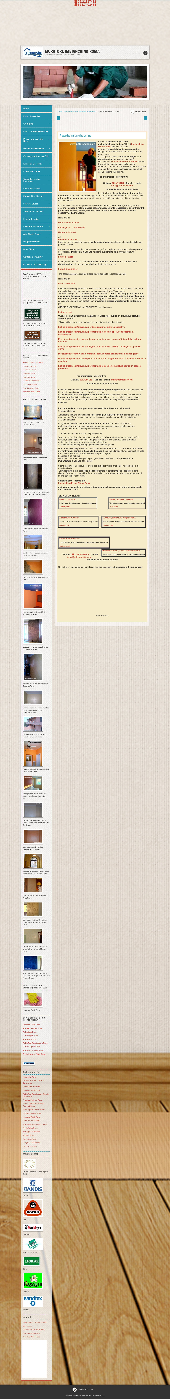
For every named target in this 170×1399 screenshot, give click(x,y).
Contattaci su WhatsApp (34, 264)
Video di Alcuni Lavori (33, 211)
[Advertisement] (85, 26)
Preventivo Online (32, 116)
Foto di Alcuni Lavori (33, 196)
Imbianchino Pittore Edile (124, 161)
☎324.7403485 (85, 4)
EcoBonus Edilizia (31, 188)
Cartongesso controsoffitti (71, 227)
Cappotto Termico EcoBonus (36, 180)
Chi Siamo (36, 123)
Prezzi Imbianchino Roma (35, 131)
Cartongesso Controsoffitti (36, 156)
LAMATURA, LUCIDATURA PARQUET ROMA (119, 518)
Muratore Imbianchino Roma (72, 51)
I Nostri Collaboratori (36, 226)
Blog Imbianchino (31, 241)
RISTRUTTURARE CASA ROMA (121, 499)
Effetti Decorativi (31, 171)
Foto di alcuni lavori (68, 269)
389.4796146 (118, 183)
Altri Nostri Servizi (36, 234)
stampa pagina (140, 112)
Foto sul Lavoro (36, 203)
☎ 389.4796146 (80, 554)
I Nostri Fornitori (36, 219)
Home (60, 112)
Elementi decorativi (68, 239)
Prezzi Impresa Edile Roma (36, 140)
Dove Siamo (36, 249)
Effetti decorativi (66, 283)
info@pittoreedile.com (122, 185)
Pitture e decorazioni (68, 222)
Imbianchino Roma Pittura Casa (74, 483)
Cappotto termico (67, 232)
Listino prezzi (65, 312)
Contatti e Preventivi (33, 256)
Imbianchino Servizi (71, 112)
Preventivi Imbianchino (87, 112)
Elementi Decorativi (36, 163)
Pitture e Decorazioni (36, 148)
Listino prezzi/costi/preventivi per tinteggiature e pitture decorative (91, 327)
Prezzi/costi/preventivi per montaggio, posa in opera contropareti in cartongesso (98, 354)
